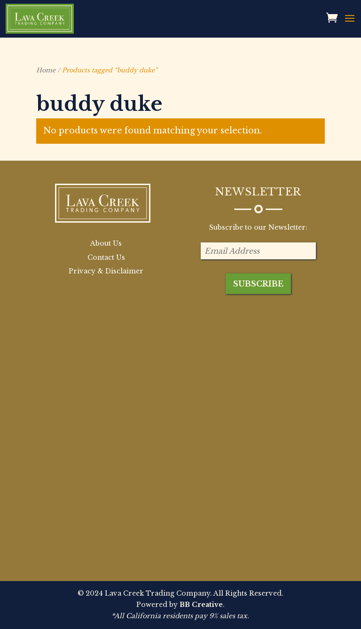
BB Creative (201, 604)
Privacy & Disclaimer (106, 271)
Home (45, 70)
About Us (106, 243)
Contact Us (106, 257)
